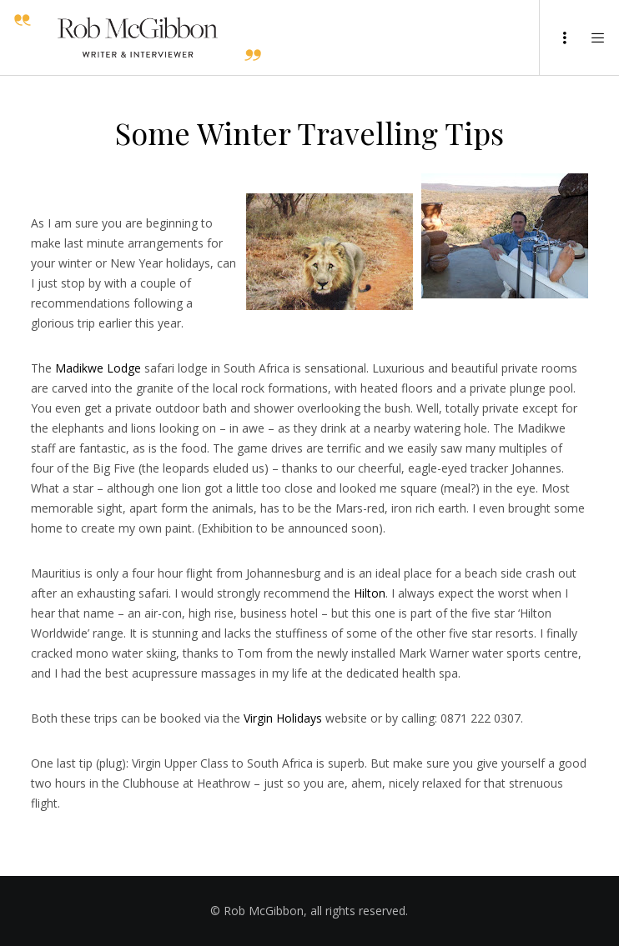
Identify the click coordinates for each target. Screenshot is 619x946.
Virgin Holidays (283, 718)
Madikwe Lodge (98, 368)
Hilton (369, 593)
